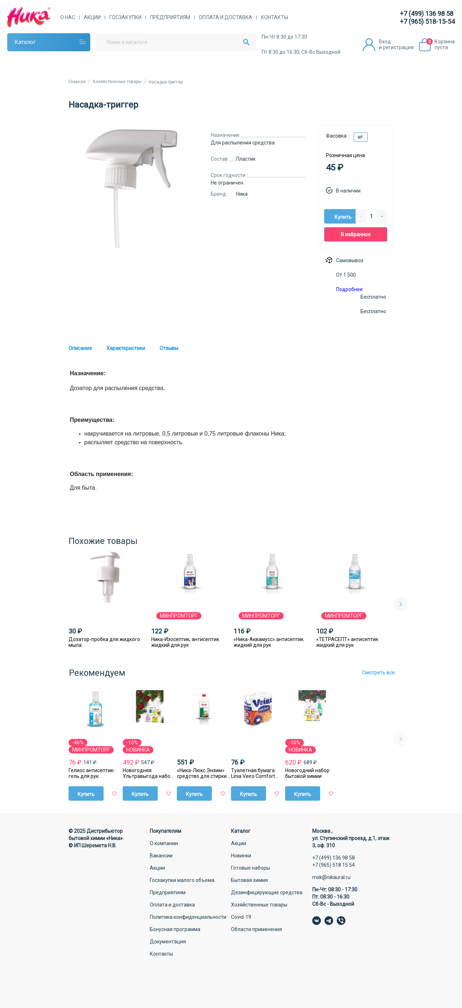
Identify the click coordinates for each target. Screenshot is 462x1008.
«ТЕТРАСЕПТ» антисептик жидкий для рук (347, 642)
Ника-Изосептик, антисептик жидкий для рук (185, 642)
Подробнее (349, 289)
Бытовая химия (249, 880)
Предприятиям (170, 17)
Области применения (256, 929)
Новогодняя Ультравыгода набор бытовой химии (148, 773)
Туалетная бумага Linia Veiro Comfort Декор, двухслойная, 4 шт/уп (256, 773)
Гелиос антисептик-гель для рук (92, 773)
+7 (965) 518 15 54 (333, 865)
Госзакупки (125, 17)
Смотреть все (378, 672)
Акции (92, 17)
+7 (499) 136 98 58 (426, 13)
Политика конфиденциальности (188, 917)
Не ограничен (227, 183)
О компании (164, 843)
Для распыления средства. (243, 143)
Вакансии (161, 855)
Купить (343, 217)
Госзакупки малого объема (182, 880)
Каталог (25, 42)
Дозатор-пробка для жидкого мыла (104, 642)
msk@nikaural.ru (331, 877)
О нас (67, 17)
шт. (361, 136)
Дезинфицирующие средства (266, 892)
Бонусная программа (175, 929)
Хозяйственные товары (259, 905)
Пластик (246, 159)
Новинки (241, 855)
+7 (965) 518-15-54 (427, 21)
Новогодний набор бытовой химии (307, 773)
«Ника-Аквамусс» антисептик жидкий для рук (269, 642)
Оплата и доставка (225, 17)
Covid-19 (241, 917)
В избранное (356, 234)
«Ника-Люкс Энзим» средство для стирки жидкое (202, 773)
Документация (168, 941)
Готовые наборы (250, 868)
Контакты (274, 17)
